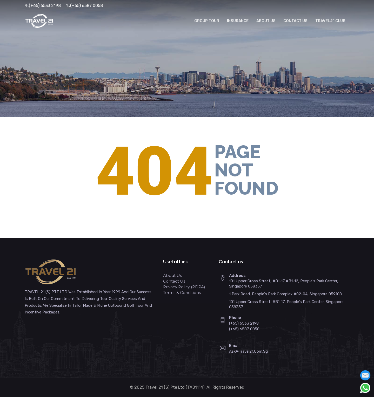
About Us (266, 20)
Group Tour (206, 20)
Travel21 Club (330, 20)
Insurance (238, 20)
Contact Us (295, 20)
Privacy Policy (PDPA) (184, 286)
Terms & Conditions (182, 292)
